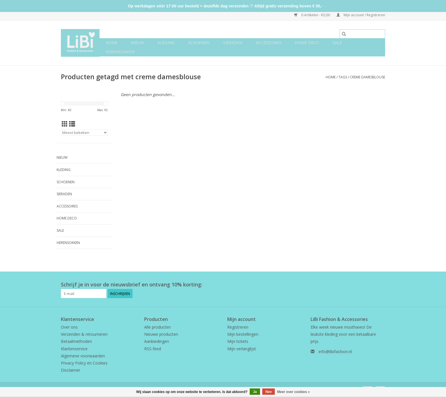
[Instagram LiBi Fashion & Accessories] (380, 284)
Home (111, 42)
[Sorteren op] (84, 132)
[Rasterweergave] (65, 124)
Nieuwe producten (161, 334)
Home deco (307, 42)
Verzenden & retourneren (84, 334)
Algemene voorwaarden (83, 356)
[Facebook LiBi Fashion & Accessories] (370, 284)
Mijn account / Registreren (360, 15)
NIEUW (137, 42)
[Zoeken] (362, 33)
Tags (342, 77)
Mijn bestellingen (242, 334)
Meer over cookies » (293, 392)
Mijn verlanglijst (241, 348)
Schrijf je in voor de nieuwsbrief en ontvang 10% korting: (131, 285)
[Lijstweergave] (72, 124)
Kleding (166, 42)
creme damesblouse (367, 77)
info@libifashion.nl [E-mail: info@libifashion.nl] (335, 351)
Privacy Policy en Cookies (84, 363)
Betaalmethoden (76, 341)
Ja (255, 392)
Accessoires (269, 42)
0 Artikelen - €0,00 (312, 15)
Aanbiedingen (156, 341)
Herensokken (120, 51)
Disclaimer (70, 370)
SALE (337, 42)
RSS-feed (152, 348)
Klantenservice (74, 348)
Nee (268, 392)
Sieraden (232, 42)
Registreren (237, 327)
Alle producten (157, 327)
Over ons (69, 327)
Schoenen (199, 42)
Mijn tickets (237, 341)
